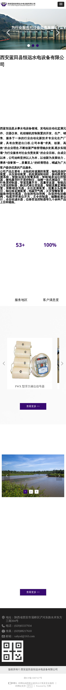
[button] (61, 4)
